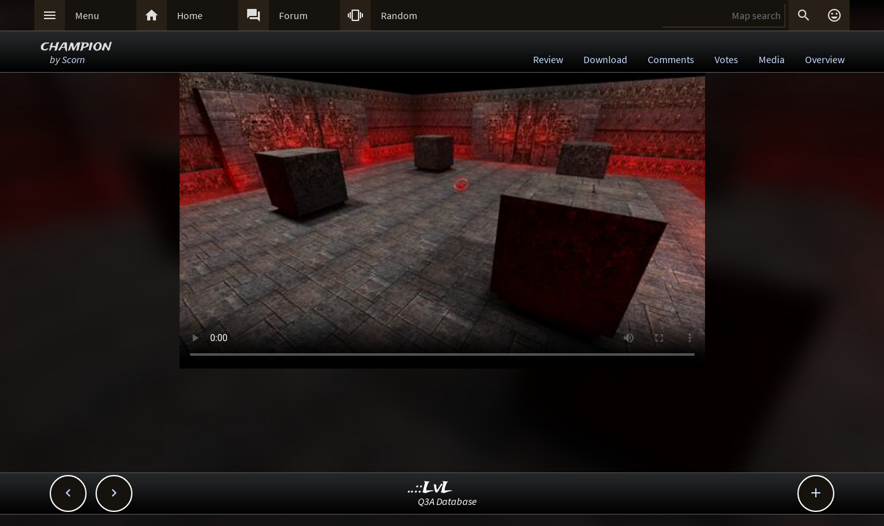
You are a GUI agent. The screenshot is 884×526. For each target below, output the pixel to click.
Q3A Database (447, 501)
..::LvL (430, 488)
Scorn (73, 59)
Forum (293, 15)
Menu (87, 15)
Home (190, 15)
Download (605, 59)
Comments (671, 59)
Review (548, 59)
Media (772, 59)
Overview (825, 59)
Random (399, 15)
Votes (726, 59)
